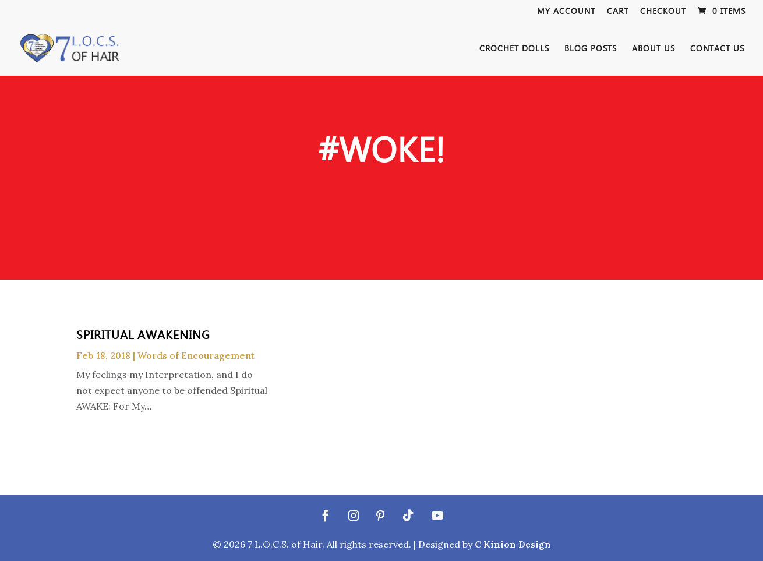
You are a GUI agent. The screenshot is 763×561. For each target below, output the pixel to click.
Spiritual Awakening (143, 334)
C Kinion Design (513, 544)
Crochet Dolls (514, 49)
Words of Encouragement (196, 355)
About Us (653, 49)
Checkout (663, 11)
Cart (617, 11)
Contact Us (717, 49)
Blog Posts (590, 49)
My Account (566, 11)
